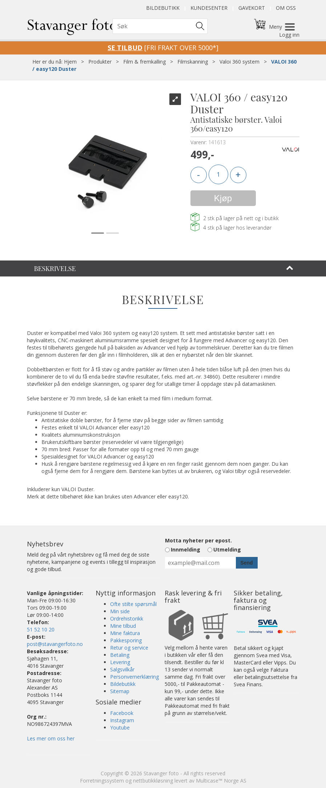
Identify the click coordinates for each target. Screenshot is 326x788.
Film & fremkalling (144, 61)
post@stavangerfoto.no (55, 643)
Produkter (100, 61)
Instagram (122, 720)
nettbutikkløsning (153, 780)
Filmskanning (192, 61)
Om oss (286, 7)
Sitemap (119, 691)
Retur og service (129, 647)
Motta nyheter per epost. (198, 540)
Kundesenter (209, 7)
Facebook (121, 713)
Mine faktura (125, 633)
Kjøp (223, 198)
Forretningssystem (102, 780)
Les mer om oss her (51, 738)
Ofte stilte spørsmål (133, 604)
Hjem (70, 61)
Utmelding (227, 549)
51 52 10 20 (41, 629)
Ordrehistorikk (126, 618)
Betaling (119, 654)
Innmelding (185, 549)
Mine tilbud (123, 625)
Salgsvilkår (122, 669)
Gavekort (251, 7)
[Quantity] (218, 174)
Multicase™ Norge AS (221, 780)
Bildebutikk (163, 7)
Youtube (120, 727)
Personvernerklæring (134, 676)
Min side (120, 611)
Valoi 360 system (239, 61)
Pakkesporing (126, 640)
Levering (120, 662)
